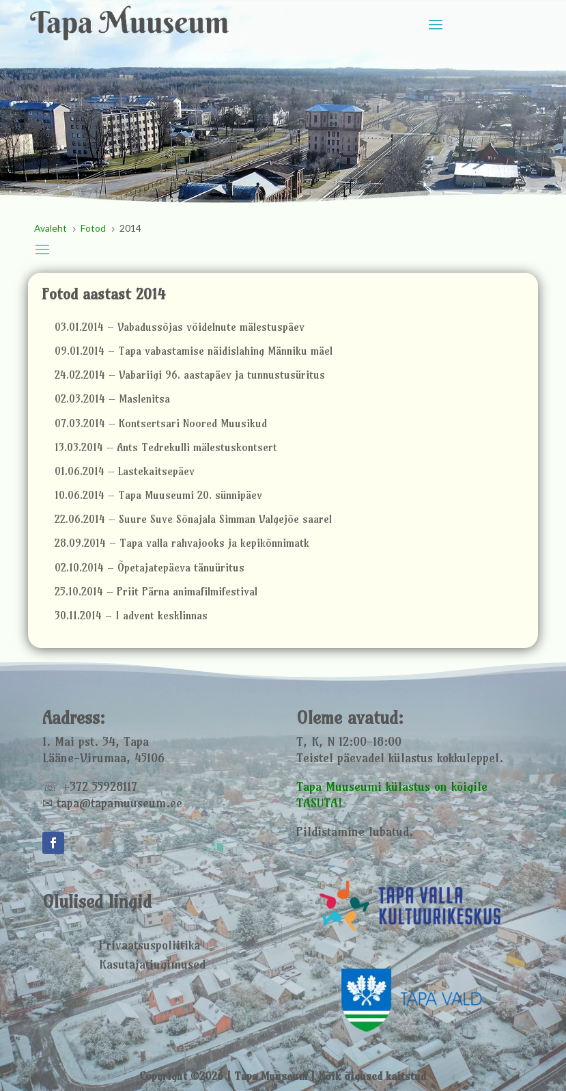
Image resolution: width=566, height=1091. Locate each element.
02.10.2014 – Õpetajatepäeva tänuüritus (149, 567)
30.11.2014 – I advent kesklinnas (131, 615)
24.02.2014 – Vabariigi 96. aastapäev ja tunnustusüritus (190, 374)
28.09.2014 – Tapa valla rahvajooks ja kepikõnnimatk (182, 543)
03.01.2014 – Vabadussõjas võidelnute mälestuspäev (180, 327)
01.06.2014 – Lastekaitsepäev (125, 471)
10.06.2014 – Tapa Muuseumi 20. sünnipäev (158, 495)
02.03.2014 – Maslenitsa (112, 398)
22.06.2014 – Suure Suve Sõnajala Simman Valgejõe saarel (193, 519)
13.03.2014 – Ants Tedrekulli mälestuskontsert (166, 447)
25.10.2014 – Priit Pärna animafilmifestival (156, 591)
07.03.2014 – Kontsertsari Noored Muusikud (161, 423)
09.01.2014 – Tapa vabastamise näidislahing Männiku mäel (193, 351)
